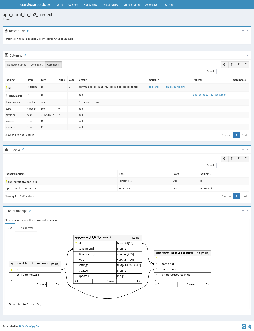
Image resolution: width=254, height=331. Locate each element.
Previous (226, 135)
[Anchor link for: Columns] (24, 55)
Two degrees (26, 228)
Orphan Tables (132, 4)
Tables (60, 4)
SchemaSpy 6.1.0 (29, 326)
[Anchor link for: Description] (26, 30)
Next (244, 135)
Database (35, 4)
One (10, 228)
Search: (228, 71)
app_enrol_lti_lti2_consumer (209, 94)
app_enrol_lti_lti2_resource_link (167, 86)
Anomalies (151, 4)
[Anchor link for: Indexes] (22, 149)
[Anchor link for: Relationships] (29, 210)
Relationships (110, 4)
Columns (73, 4)
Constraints (90, 4)
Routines (168, 4)
